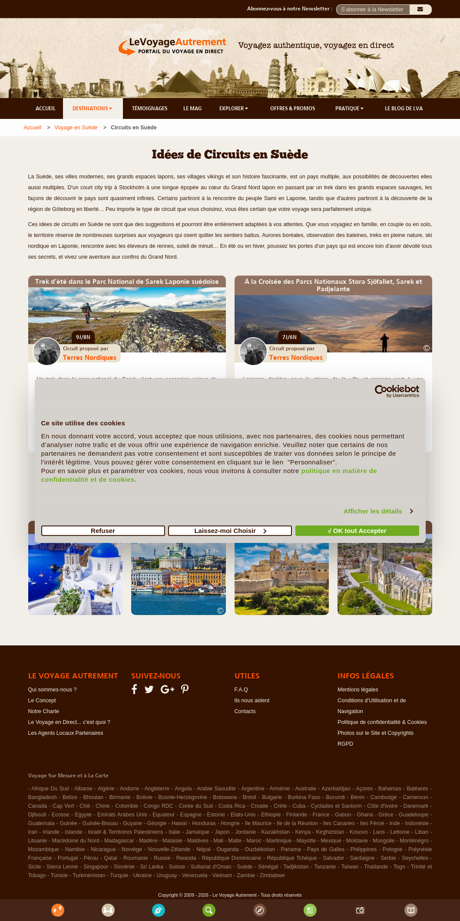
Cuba (298, 806)
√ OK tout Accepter (357, 530)
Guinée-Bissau (100, 823)
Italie (174, 832)
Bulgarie (272, 797)
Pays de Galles (326, 849)
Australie (306, 789)
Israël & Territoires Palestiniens (125, 832)
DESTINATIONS (93, 108)
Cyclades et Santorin (336, 806)
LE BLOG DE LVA (404, 108)
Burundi (335, 797)
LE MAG (192, 108)
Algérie (106, 789)
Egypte (83, 815)
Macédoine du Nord (75, 841)
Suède (244, 867)
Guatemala (41, 823)
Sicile (34, 867)
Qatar (110, 858)
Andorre (129, 789)
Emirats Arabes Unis (122, 815)
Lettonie (400, 832)
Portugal (68, 858)
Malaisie (172, 841)
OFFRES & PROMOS (292, 108)
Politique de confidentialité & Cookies (382, 722)
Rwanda (186, 858)
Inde (394, 823)
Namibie (75, 849)
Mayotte (306, 841)
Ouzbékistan (260, 849)
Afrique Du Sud (50, 789)
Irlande (51, 832)
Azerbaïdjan (336, 789)
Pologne (393, 849)
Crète (280, 806)
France (321, 815)
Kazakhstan (275, 832)
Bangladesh (42, 797)
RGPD (345, 744)
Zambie (246, 875)
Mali (218, 841)
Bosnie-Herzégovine (182, 797)
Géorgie (156, 823)
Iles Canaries (339, 823)
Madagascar (119, 841)
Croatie (259, 806)
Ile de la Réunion (297, 823)
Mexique (331, 841)
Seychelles (415, 858)
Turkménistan (89, 875)
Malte (235, 841)
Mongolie (384, 841)
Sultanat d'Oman (211, 867)
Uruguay (167, 875)
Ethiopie (271, 815)
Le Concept (42, 700)
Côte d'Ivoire (382, 806)
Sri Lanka (151, 867)
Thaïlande (376, 867)
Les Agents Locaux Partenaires (65, 733)
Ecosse (60, 815)
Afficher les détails (373, 511)
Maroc (253, 841)
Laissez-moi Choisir (230, 530)
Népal (203, 849)
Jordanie (245, 832)
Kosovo (359, 832)
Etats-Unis (243, 815)
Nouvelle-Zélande (169, 849)
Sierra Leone (62, 867)
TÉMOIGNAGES (149, 108)
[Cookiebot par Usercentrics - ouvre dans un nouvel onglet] (381, 391)
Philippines (364, 849)
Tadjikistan (295, 867)
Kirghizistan (330, 832)
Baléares (417, 789)
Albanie (83, 789)
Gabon (343, 815)
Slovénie (124, 867)
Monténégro (414, 841)
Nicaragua (103, 849)
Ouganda (227, 849)
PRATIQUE (350, 108)
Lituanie (37, 841)
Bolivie (144, 797)
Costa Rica (231, 806)
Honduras (203, 823)
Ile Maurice (258, 823)
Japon (222, 832)
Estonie (216, 815)
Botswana (225, 797)
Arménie (280, 789)
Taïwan (350, 867)
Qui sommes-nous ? (52, 690)
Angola (183, 789)
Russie (162, 858)
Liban (422, 832)
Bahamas (389, 789)
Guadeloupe (413, 815)
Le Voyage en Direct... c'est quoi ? (69, 722)
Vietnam (222, 875)
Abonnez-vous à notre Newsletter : (291, 9)
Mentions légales (358, 690)
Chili (84, 806)
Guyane (132, 823)
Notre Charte (44, 711)
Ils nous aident (252, 700)
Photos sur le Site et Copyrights (376, 733)
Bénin (357, 797)
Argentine (253, 789)
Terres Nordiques (89, 357)
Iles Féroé (372, 823)
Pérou (91, 858)
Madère (148, 841)
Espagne (191, 815)
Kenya (303, 832)
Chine (103, 806)
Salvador (333, 858)
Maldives (197, 841)
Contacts (245, 711)
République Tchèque (292, 858)
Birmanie (119, 797)
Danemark (415, 806)
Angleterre (156, 789)
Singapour (95, 867)
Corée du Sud (196, 806)
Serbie (388, 858)
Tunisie (59, 875)
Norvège (132, 849)
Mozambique (44, 849)
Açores (364, 789)
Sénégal (268, 867)
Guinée (68, 823)
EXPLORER (234, 108)
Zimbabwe (272, 875)
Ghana (365, 815)
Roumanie (135, 858)
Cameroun (415, 797)
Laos (379, 832)
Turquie (119, 875)
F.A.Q (241, 690)
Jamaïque (197, 832)
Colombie (126, 806)
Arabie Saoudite (216, 789)
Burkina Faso (304, 797)
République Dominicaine (231, 858)
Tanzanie (325, 867)
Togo (399, 867)
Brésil (249, 797)
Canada (37, 806)
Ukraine (142, 875)
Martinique (278, 841)
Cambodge (384, 797)
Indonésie (416, 823)
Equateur (163, 815)
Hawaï (179, 823)
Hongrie (230, 823)
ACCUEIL (46, 108)
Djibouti (37, 815)
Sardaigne (362, 858)
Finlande (296, 815)
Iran (33, 832)
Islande (73, 832)
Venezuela (194, 875)
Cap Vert (63, 806)
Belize (70, 797)
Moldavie (357, 841)
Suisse (177, 867)
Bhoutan (93, 797)
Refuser (103, 530)
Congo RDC (158, 806)
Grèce (385, 815)
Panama (291, 849)
